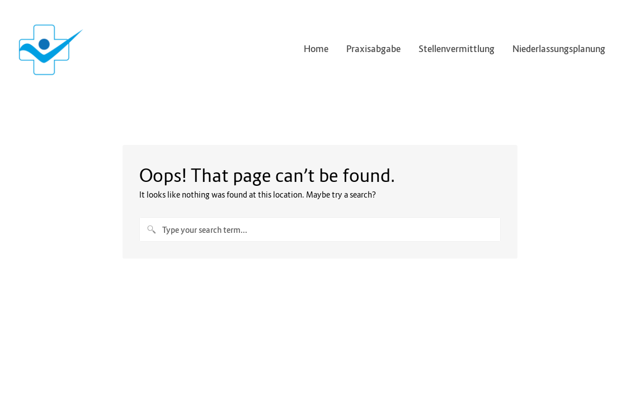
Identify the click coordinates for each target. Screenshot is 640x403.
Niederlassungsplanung (563, 48)
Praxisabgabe (373, 48)
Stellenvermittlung (456, 48)
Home (316, 48)
